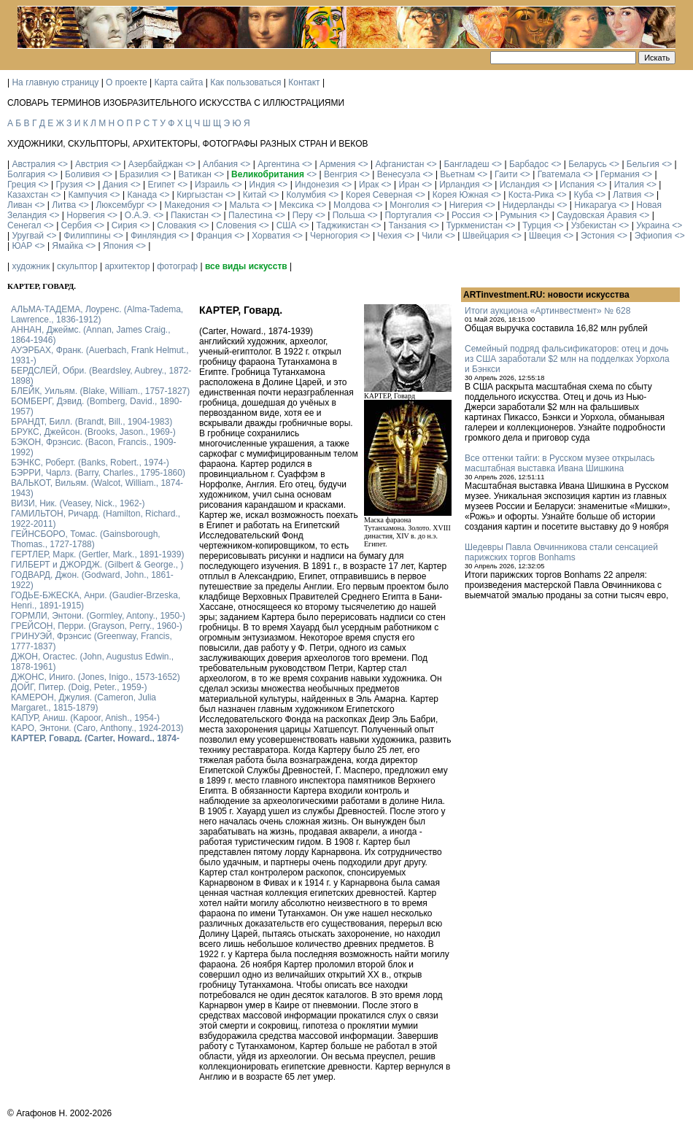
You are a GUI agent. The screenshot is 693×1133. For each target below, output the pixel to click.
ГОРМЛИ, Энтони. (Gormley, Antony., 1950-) (98, 616)
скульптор (77, 266)
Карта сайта (179, 82)
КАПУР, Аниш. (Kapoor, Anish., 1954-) (85, 718)
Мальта (244, 205)
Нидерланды (528, 205)
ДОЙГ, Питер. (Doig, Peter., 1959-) (79, 687)
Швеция (545, 236)
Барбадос (529, 164)
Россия (466, 215)
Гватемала (559, 174)
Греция (21, 184)
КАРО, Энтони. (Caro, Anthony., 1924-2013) (97, 728)
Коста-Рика (531, 195)
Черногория (333, 236)
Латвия (627, 195)
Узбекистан (593, 225)
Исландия (520, 184)
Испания (577, 184)
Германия (620, 174)
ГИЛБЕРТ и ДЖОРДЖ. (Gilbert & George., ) (97, 565)
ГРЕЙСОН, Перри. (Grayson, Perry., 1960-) (96, 626)
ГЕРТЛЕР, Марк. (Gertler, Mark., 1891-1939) (97, 554)
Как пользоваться (245, 82)
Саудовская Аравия (597, 215)
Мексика (296, 205)
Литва (64, 205)
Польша (349, 215)
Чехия (389, 236)
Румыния (518, 215)
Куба (582, 195)
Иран (408, 184)
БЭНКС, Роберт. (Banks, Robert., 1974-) (90, 462)
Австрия (92, 164)
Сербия (76, 225)
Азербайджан (155, 164)
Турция (536, 225)
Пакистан (190, 215)
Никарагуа (595, 205)
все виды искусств (246, 266)
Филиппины (86, 236)
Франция (214, 236)
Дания (115, 184)
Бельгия (643, 164)
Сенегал (24, 225)
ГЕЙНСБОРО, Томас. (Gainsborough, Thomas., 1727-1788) (85, 539)
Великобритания (267, 174)
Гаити (506, 174)
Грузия (68, 184)
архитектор (127, 266)
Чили (432, 236)
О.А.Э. (138, 215)
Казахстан (27, 195)
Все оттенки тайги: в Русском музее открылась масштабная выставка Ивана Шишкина (559, 463)
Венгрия (340, 174)
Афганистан (399, 164)
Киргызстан (199, 195)
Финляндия (154, 236)
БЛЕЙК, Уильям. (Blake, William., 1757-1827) (100, 391)
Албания (220, 164)
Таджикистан (342, 225)
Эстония (598, 236)
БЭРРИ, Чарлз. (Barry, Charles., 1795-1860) (98, 473)
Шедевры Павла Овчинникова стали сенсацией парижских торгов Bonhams (561, 552)
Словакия (176, 225)
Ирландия (459, 184)
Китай (254, 195)
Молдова (351, 205)
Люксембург (120, 205)
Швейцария (485, 236)
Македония (186, 205)
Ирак (369, 184)
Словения (236, 225)
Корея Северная (379, 195)
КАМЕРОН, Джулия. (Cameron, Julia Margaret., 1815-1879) (83, 702)
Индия (262, 184)
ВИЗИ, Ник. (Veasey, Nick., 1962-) (78, 503)
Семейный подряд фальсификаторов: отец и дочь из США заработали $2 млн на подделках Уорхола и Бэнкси (567, 359)
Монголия (409, 205)
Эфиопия (654, 236)
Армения (337, 164)
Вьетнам (457, 174)
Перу (303, 215)
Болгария (26, 174)
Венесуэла (398, 174)
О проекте (126, 82)
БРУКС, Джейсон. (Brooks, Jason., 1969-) (93, 432)
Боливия (82, 174)
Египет (160, 184)
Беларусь (587, 164)
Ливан (19, 205)
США (286, 225)
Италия (629, 184)
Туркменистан (474, 225)
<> (63, 164)
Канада (142, 195)
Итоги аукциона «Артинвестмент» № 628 (547, 311)
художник (31, 266)
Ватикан (195, 174)
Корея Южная (461, 195)
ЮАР (22, 246)
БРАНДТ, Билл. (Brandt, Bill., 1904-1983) (91, 422)
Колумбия (305, 195)
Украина (653, 225)
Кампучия (87, 195)
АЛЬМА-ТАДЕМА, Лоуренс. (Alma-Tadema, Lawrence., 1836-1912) (97, 314)
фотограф (177, 266)
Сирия (124, 225)
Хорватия (271, 236)
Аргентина (279, 164)
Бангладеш (466, 164)
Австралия (33, 164)
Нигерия (466, 205)
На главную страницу (55, 82)
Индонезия (317, 184)
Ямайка (67, 246)
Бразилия (139, 174)
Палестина (250, 215)
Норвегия (85, 215)
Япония (118, 246)
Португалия (407, 215)
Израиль (212, 184)
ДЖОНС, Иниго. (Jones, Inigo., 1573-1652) (95, 677)
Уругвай (28, 236)
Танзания (407, 225)
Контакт (304, 82)
